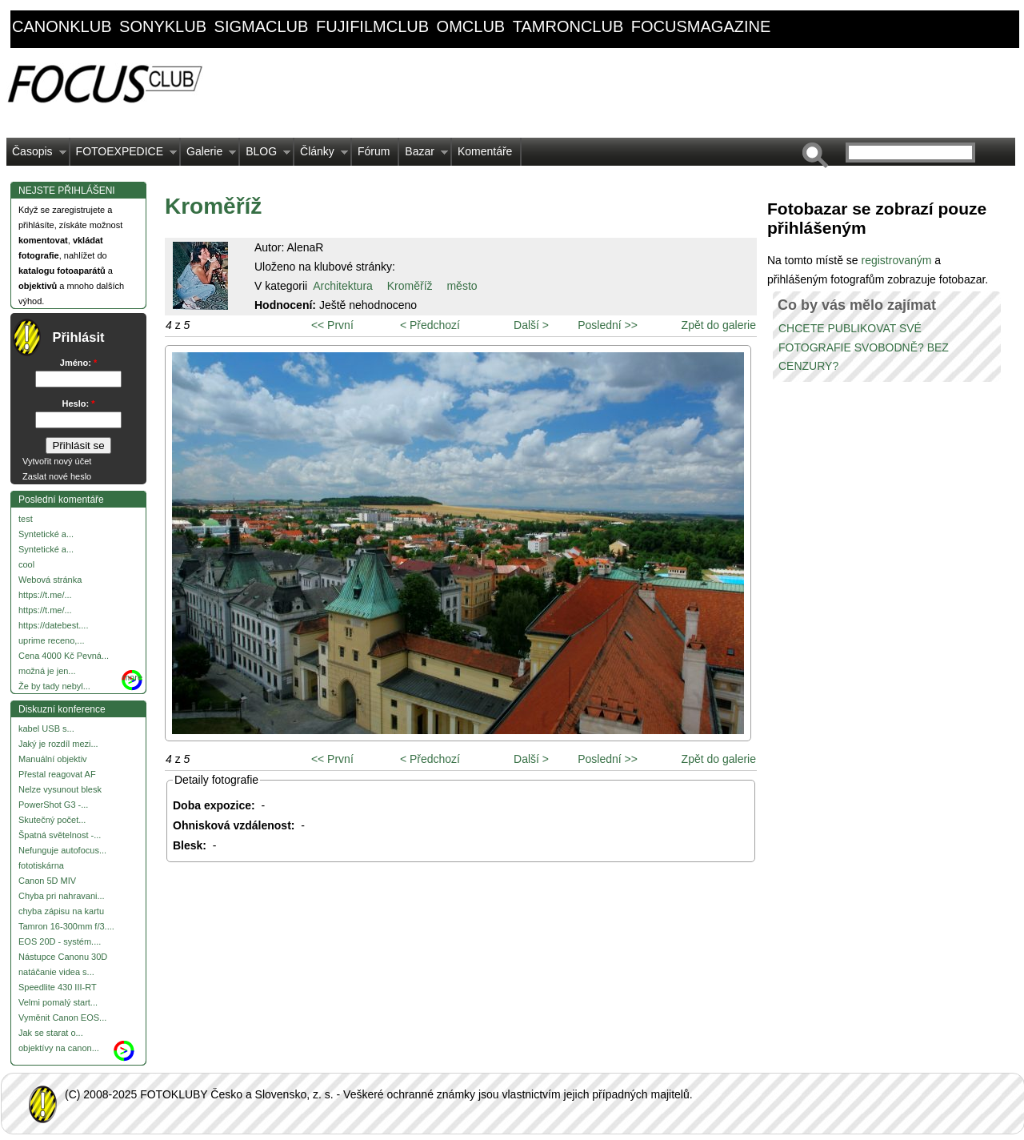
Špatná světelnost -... (59, 835)
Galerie (208, 155)
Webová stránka (50, 579)
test (25, 519)
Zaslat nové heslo (56, 476)
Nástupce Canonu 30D (62, 956)
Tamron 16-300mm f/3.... (66, 926)
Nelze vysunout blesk (60, 789)
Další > (531, 325)
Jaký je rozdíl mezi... (58, 744)
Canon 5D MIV (47, 880)
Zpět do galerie (719, 325)
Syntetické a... (46, 534)
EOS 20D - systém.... (59, 941)
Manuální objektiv (52, 759)
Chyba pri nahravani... (61, 896)
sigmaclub (261, 26)
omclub (471, 26)
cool (26, 564)
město (461, 285)
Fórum (374, 151)
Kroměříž (410, 285)
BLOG (265, 155)
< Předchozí (430, 325)
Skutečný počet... (52, 820)
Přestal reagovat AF (57, 774)
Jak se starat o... (50, 1033)
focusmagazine (700, 26)
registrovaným (897, 260)
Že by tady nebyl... (54, 686)
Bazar (423, 155)
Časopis (36, 155)
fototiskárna (41, 865)
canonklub (61, 26)
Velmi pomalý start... (58, 1002)
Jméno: (78, 362)
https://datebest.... (53, 625)
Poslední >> (608, 325)
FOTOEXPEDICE (123, 155)
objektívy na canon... (58, 1048)
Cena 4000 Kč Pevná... (63, 655)
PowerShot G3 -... (53, 804)
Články (321, 155)
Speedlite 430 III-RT (57, 987)
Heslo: (78, 403)
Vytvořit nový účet (56, 461)
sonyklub (162, 26)
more (132, 677)
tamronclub (568, 26)
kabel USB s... (46, 728)
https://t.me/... (45, 595)
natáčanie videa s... (56, 972)
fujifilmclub (372, 26)
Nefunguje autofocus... (62, 850)
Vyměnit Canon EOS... (62, 1017)
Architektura (343, 285)
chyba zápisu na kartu (61, 911)
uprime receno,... (51, 640)
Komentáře (485, 151)
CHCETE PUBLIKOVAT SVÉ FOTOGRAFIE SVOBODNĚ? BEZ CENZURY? (863, 347)
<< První (332, 325)
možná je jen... (47, 671)
